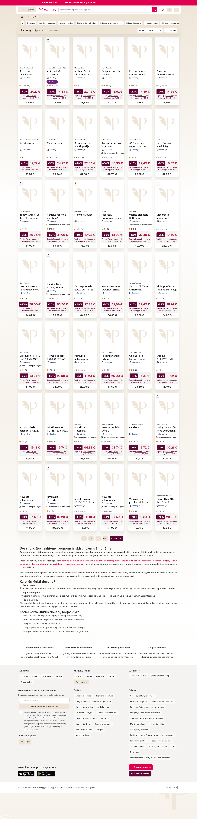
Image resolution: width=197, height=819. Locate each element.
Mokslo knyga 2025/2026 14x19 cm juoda (84, 502)
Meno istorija (54, 143)
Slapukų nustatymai (158, 746)
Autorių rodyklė (82, 735)
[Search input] (105, 9)
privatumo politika (31, 729)
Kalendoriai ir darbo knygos (111, 23)
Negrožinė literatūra (104, 696)
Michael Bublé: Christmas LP (82, 73)
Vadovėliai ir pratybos (107, 712)
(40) (55, 86)
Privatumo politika (138, 741)
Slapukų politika (137, 746)
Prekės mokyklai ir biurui (86, 718)
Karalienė (134, 427)
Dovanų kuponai (142, 767)
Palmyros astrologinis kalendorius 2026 (84, 359)
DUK (173, 746)
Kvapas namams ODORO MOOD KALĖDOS (138, 74)
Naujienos (134, 752)
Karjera (35, 676)
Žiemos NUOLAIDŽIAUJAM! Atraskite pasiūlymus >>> (68, 2)
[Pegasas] (22, 23)
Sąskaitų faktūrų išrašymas (142, 696)
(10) (26, 298)
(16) (110, 157)
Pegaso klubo (31, 96)
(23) (82, 229)
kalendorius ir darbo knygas (155, 560)
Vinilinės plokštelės (84, 729)
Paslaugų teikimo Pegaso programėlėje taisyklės (151, 735)
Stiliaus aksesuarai (133, 23)
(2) (26, 157)
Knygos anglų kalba (84, 707)
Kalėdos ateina (28, 143)
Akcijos (100, 729)
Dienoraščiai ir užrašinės (87, 23)
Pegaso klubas (142, 773)
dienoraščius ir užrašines (127, 560)
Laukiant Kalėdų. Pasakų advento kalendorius (29, 290)
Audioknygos (103, 707)
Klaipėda (100, 676)
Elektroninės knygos (84, 712)
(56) (28, 86)
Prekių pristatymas (138, 701)
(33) (82, 157)
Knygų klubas (27, 682)
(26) (164, 157)
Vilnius (78, 676)
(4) (109, 86)
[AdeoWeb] (172, 787)
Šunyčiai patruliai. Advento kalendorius (111, 74)
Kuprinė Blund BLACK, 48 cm (55, 286)
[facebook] (22, 741)
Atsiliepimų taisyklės (139, 729)
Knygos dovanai (151, 23)
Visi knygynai (81, 682)
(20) (55, 157)
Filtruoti (173, 30)
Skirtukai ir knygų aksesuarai (172, 23)
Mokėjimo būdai (137, 724)
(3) (26, 229)
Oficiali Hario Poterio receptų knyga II (138, 359)
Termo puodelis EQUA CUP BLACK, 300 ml (57, 359)
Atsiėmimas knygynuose (162, 701)
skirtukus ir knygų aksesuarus (68, 564)
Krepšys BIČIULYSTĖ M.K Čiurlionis (165, 359)
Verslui (59, 676)
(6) (135, 157)
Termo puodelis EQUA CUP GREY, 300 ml (83, 290)
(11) (81, 86)
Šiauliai (111, 676)
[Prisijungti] (169, 10)
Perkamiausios (147, 30)
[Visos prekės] (27, 9)
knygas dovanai (40, 564)
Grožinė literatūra (83, 696)
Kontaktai (47, 676)
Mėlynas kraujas (83, 214)
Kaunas (89, 676)
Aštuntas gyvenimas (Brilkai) (26, 74)
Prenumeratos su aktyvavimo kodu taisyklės (150, 757)
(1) (53, 229)
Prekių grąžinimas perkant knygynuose (147, 707)
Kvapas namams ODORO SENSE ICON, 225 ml (111, 290)
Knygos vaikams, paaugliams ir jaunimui (93, 701)
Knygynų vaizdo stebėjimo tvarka (145, 712)
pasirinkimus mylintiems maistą (98, 560)
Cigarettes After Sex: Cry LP (166, 500)
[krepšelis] (176, 10)
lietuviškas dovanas (72, 560)
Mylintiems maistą (66, 23)
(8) (137, 442)
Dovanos (105, 718)
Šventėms (31, 23)
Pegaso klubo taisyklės (161, 741)
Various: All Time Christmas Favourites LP (138, 290)
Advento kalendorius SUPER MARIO (27, 500)
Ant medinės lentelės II (54, 73)
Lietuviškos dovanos (47, 23)
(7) (135, 86)
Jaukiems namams (103, 724)
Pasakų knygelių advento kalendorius (111, 359)
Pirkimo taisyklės (156, 724)
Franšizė (24, 676)
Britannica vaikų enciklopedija (83, 144)
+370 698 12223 (138, 675)
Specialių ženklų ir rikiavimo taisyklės (146, 718)
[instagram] (28, 741)
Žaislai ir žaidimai (83, 724)
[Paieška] (154, 9)
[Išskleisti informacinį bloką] (162, 10)
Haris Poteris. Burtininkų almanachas (164, 146)
